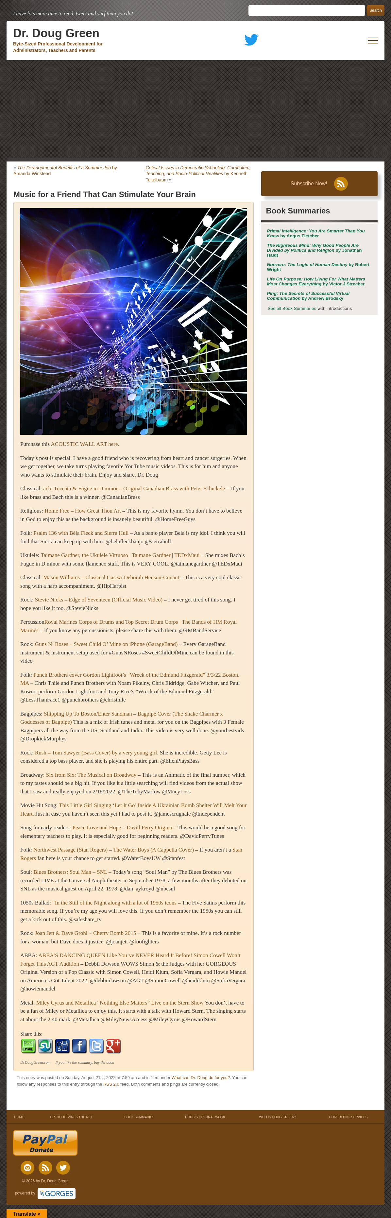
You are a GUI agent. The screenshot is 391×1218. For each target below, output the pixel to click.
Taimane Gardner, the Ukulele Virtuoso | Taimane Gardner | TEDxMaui (120, 555)
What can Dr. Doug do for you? (201, 1077)
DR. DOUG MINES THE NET (71, 1117)
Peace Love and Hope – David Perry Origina (122, 827)
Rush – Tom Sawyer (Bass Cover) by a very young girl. (97, 753)
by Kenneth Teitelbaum (197, 173)
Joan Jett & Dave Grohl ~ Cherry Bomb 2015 (85, 933)
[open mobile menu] (373, 40)
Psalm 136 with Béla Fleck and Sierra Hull (80, 533)
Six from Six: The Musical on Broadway (91, 775)
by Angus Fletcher (316, 233)
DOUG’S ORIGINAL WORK (205, 1117)
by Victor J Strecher (316, 281)
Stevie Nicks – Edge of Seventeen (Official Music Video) (98, 600)
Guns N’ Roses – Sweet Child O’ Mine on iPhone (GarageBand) (106, 644)
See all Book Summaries (292, 308)
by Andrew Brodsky (308, 296)
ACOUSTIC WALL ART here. (85, 444)
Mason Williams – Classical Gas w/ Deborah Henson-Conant (111, 577)
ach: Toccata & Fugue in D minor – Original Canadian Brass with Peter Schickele (134, 488)
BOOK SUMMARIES (139, 1117)
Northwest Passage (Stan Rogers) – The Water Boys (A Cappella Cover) (113, 850)
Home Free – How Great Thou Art (82, 511)
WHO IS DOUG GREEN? (277, 1117)
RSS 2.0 (111, 1084)
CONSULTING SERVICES (348, 1117)
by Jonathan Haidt (314, 250)
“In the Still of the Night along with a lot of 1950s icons (114, 903)
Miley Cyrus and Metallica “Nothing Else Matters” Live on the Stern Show (120, 1003)
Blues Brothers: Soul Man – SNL (70, 872)
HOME (19, 1117)
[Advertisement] (195, 109)
